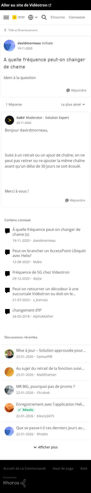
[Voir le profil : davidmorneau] (9, 45)
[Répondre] (76, 90)
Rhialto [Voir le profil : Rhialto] (42, 434)
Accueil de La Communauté (24, 468)
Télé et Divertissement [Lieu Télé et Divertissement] (20, 30)
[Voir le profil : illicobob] (9, 390)
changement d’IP (27, 310)
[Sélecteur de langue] (33, 17)
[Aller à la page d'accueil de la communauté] (19, 17)
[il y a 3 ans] (21, 299)
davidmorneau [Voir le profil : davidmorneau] (29, 43)
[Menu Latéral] (6, 17)
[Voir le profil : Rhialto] (9, 431)
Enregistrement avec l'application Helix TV (50, 404)
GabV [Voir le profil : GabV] (20, 117)
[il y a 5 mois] (24, 356)
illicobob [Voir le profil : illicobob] (43, 392)
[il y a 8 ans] (21, 316)
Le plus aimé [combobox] (73, 104)
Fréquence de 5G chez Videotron (41, 272)
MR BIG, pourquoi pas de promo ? (45, 386)
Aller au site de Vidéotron (24, 5)
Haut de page (63, 468)
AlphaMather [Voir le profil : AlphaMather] (43, 316)
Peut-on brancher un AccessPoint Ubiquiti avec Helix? (49, 253)
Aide (83, 468)
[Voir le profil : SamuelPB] (9, 353)
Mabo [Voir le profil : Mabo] (37, 262)
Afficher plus (45, 447)
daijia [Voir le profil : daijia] (37, 278)
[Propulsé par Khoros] (45, 482)
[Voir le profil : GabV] (9, 120)
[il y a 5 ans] (21, 240)
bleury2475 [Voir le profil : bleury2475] (45, 416)
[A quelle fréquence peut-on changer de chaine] (23, 123)
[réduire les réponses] (45, 113)
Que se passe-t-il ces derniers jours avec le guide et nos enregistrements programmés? (51, 428)
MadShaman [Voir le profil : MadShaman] (46, 374)
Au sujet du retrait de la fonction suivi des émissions (48, 368)
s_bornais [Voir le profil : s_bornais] (40, 299)
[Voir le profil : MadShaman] (9, 372)
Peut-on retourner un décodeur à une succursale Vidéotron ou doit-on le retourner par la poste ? (45, 291)
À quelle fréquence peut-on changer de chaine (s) (46, 232)
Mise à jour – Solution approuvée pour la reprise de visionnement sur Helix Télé (49, 350)
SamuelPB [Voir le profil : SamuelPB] (44, 356)
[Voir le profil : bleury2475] (9, 407)
